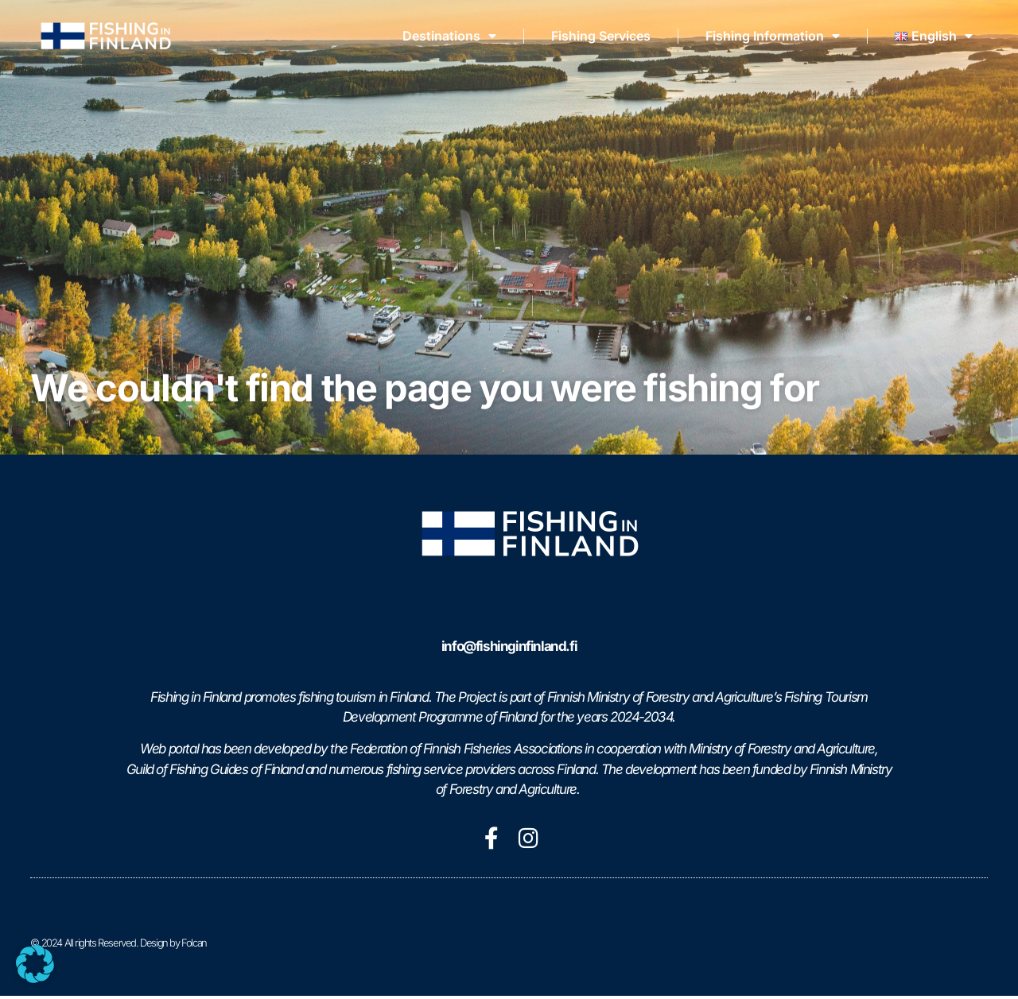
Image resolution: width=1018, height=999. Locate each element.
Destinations (449, 35)
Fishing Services (601, 36)
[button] (35, 964)
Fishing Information (772, 35)
